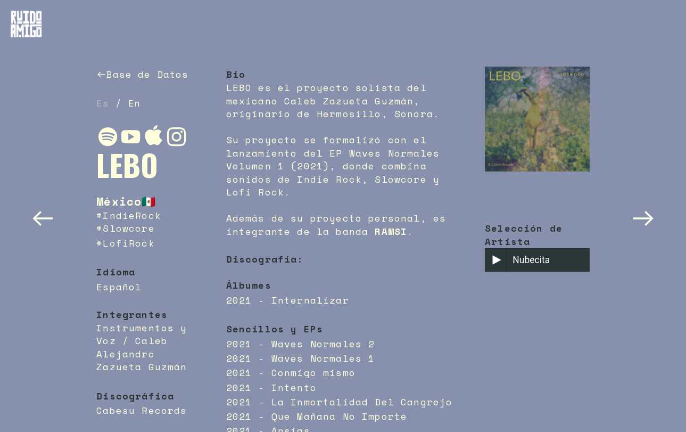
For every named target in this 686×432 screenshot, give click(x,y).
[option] (537, 131)
